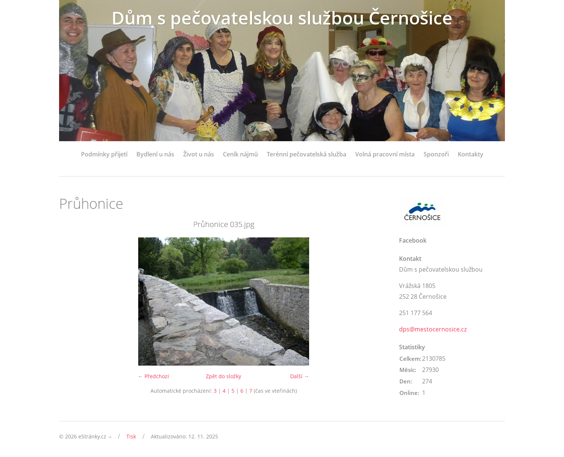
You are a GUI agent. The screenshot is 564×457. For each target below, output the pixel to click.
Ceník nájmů (240, 154)
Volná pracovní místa (385, 154)
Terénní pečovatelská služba (306, 154)
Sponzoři (436, 154)
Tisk (131, 436)
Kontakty (470, 154)
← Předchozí (153, 376)
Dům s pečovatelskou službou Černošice (282, 18)
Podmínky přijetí (104, 154)
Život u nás (198, 154)
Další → (299, 376)
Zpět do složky (223, 376)
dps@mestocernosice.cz (433, 329)
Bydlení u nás (155, 154)
